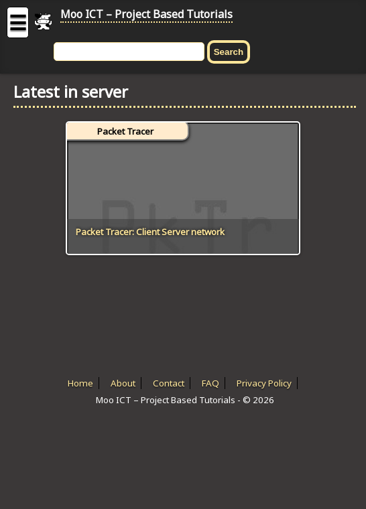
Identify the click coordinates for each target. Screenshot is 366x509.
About (123, 383)
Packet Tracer (125, 131)
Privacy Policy (264, 383)
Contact (168, 383)
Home (80, 383)
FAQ (210, 383)
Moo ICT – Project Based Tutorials (146, 14)
